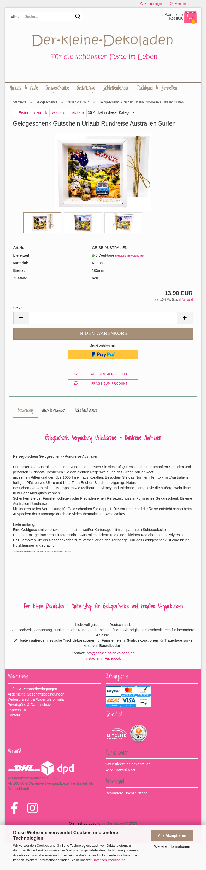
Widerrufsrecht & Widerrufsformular (36, 700)
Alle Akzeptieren (172, 835)
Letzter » (77, 113)
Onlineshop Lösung (85, 824)
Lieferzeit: (22, 256)
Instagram (93, 659)
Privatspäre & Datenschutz (29, 705)
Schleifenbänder (116, 88)
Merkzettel (179, 4)
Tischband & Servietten (157, 88)
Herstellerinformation (53, 411)
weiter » (58, 113)
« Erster (22, 113)
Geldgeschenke (57, 88)
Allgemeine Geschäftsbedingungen (36, 695)
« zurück (40, 113)
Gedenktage (86, 88)
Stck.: (17, 309)
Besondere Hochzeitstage (127, 794)
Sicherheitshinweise (86, 411)
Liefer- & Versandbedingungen (32, 690)
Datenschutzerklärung (108, 860)
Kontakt (14, 716)
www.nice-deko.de (121, 770)
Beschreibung (25, 411)
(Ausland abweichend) (129, 256)
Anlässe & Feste (24, 88)
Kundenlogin (151, 4)
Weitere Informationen (172, 846)
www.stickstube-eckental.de (128, 765)
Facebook (113, 659)
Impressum (17, 711)
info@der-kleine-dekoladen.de (110, 654)
